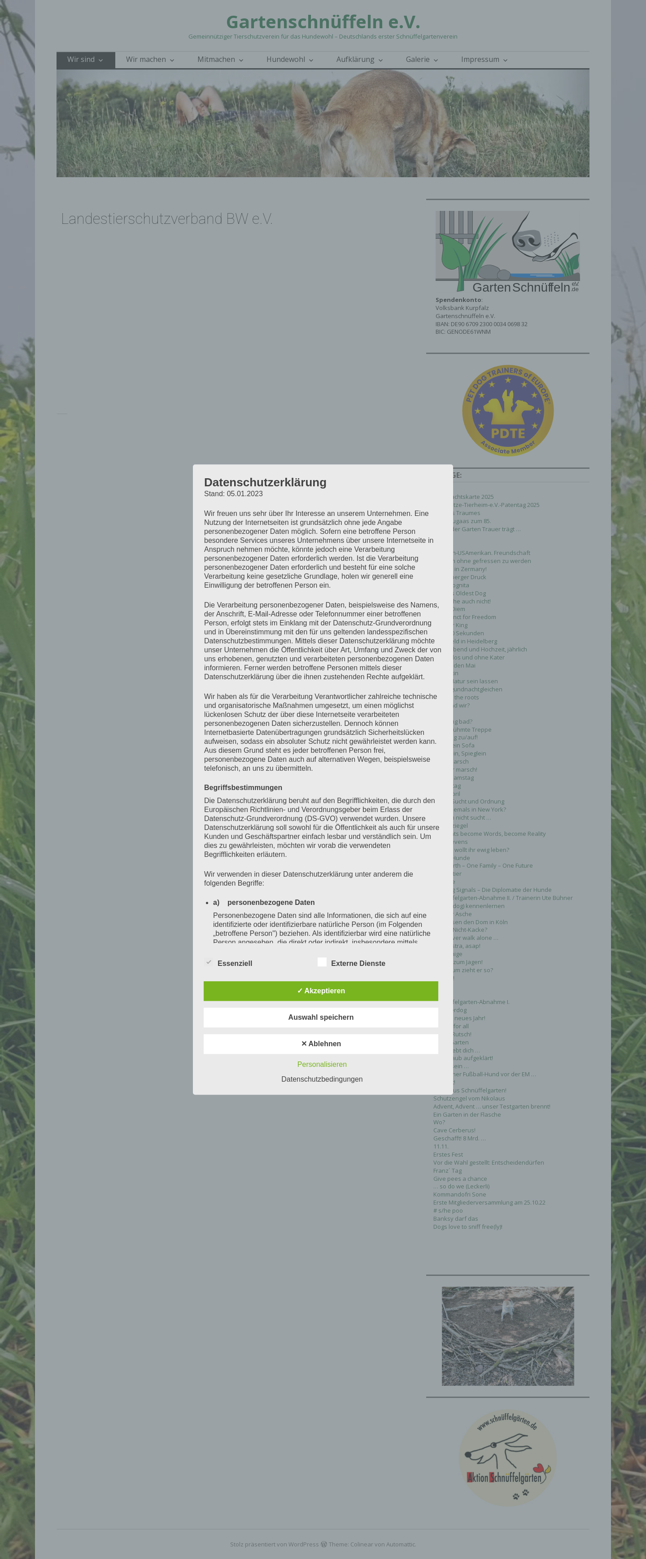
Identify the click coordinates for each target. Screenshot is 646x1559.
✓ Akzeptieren (321, 991)
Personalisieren (322, 1064)
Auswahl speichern (321, 1017)
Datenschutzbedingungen (321, 1079)
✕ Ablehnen (321, 1044)
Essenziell (228, 961)
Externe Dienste (351, 961)
